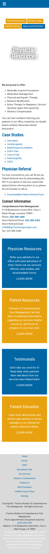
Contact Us (25, 482)
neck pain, (30, 541)
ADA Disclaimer (24, 487)
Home (24, 456)
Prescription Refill (16, 21)
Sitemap (24, 496)
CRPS (10, 161)
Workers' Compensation (24, 478)
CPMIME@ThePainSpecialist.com (19, 227)
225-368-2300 (17, 216)
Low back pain (16, 541)
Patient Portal (12, 26)
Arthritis (20, 544)
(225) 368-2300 (24, 523)
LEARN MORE (24, 278)
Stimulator (12, 140)
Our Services (24, 474)
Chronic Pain (25, 547)
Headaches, (14, 547)
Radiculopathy (14, 158)
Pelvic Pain (12, 151)
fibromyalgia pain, (35, 544)
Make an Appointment (33, 26)
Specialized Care (24, 469)
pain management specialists (31, 535)
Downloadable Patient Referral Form (25, 194)
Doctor (24, 460)
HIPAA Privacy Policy (24, 491)
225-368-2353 (32, 220)
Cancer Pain (13, 154)
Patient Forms (35, 21)
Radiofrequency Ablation (20, 147)
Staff (24, 465)
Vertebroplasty (14, 144)
